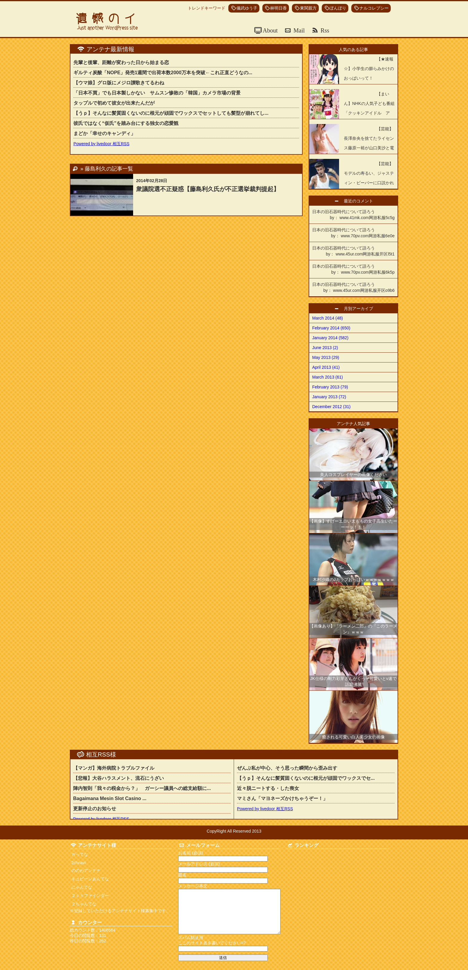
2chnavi (78, 862)
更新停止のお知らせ (94, 808)
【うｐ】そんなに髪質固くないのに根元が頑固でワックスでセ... (306, 778)
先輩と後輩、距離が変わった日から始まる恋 (121, 62)
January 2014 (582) (330, 337)
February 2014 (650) (331, 328)
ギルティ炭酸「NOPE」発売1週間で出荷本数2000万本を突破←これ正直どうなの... (162, 72)
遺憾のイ (108, 18)
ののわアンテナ (86, 870)
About (269, 30)
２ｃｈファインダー (90, 895)
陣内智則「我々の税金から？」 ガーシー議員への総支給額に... (142, 788)
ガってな (79, 854)
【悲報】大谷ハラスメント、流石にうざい (118, 778)
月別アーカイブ (360, 308)
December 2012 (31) (331, 406)
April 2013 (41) (326, 367)
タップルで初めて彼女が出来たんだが (114, 103)
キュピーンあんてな (90, 878)
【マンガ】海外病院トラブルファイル (113, 768)
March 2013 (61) (327, 377)
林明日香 (278, 8)
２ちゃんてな (83, 903)
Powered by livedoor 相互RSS (101, 143)
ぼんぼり (338, 8)
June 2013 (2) (325, 347)
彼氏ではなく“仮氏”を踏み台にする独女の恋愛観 (125, 123)
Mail (298, 30)
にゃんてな (81, 887)
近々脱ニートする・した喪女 (270, 788)
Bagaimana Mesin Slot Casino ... (109, 798)
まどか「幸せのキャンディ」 (104, 133)
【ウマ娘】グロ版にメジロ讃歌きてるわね (118, 82)
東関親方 (308, 8)
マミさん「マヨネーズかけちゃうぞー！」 (282, 798)
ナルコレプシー (374, 8)
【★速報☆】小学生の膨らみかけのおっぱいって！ (369, 68)
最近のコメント (360, 201)
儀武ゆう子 (246, 8)
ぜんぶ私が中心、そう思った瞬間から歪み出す (287, 768)
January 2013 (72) (329, 396)
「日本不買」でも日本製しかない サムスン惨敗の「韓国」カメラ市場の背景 (157, 92)
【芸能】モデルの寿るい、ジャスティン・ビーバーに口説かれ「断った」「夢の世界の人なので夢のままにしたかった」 (351, 182)
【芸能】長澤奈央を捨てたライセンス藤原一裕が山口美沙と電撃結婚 (369, 143)
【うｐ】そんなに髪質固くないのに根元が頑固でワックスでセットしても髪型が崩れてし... (170, 113)
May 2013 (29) (325, 357)
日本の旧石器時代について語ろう (353, 215)
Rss (324, 30)
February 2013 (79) (330, 387)
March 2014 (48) (327, 318)
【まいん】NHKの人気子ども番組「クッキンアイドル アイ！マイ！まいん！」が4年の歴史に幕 (352, 113)
